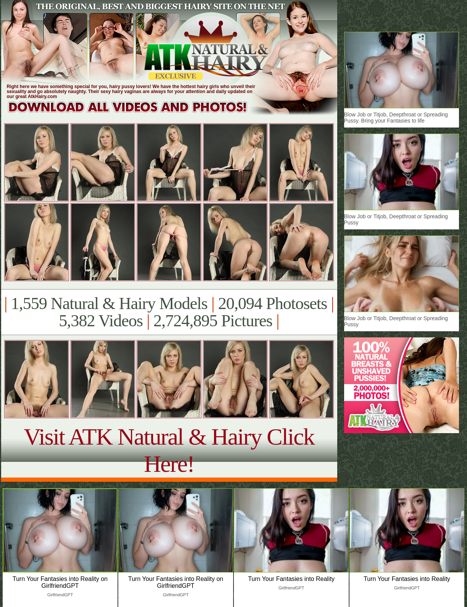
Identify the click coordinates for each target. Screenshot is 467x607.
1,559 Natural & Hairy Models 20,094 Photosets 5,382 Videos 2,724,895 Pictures (169, 312)
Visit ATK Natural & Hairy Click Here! (169, 450)
